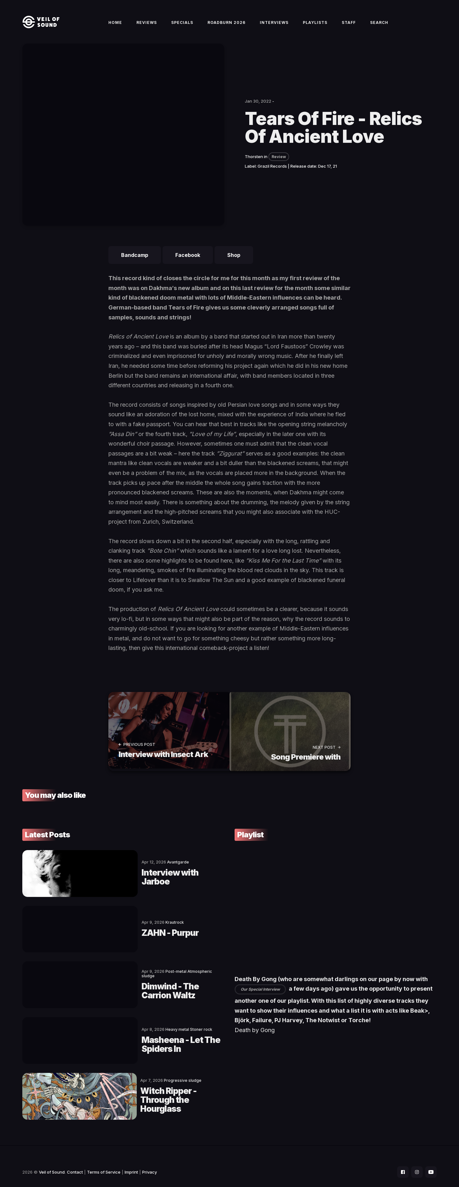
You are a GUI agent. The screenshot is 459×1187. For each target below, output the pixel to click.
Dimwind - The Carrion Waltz (144, 984)
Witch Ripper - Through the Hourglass (141, 1089)
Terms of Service (103, 1160)
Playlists (315, 26)
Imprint (131, 1160)
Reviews (146, 26)
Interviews (274, 26)
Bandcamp (134, 262)
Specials (182, 26)
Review (279, 164)
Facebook (187, 262)
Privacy (149, 1160)
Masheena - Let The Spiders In (147, 1036)
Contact (75, 1160)
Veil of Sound (52, 1160)
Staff (349, 26)
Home (115, 26)
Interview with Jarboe (130, 880)
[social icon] (399, 1160)
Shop (233, 262)
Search (379, 26)
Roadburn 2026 (226, 26)
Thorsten (254, 163)
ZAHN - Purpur (115, 932)
